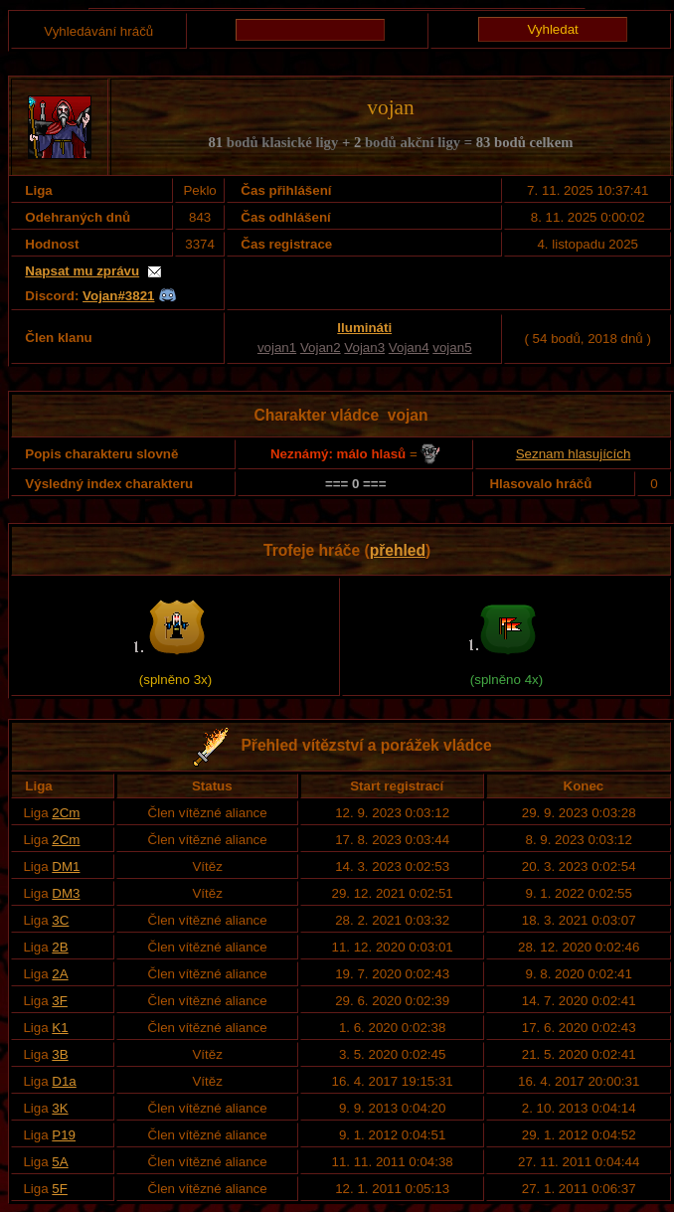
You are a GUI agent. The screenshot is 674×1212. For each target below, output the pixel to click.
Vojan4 (409, 347)
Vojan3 (364, 347)
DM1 (66, 866)
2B (60, 947)
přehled (397, 550)
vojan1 (276, 347)
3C (60, 920)
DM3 (66, 893)
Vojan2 (320, 347)
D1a (64, 1081)
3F (60, 1000)
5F (60, 1188)
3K (60, 1108)
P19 (64, 1134)
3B (60, 1054)
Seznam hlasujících (573, 453)
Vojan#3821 (118, 295)
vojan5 (451, 347)
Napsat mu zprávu (82, 270)
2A (60, 973)
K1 (60, 1027)
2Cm (66, 812)
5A (60, 1161)
